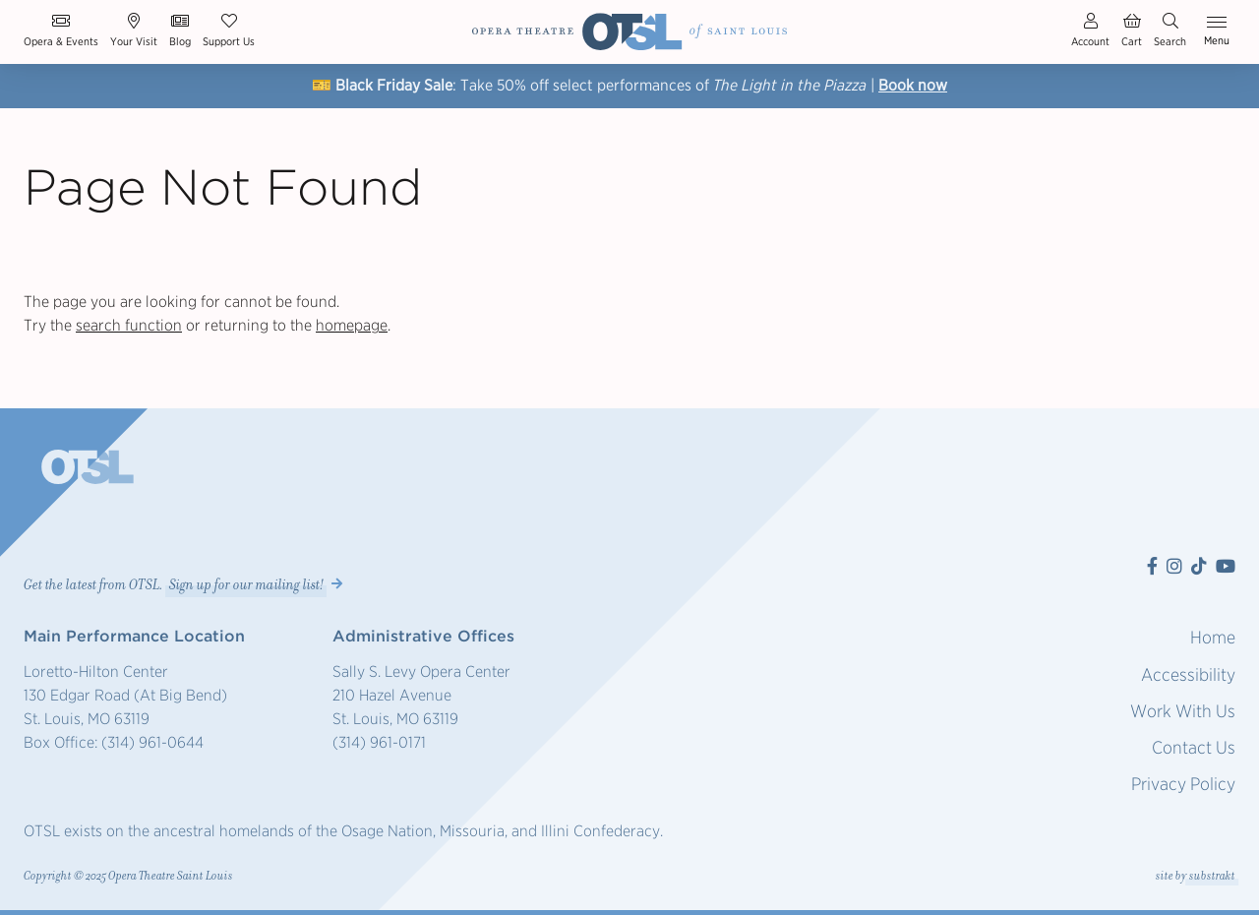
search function (129, 325)
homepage (352, 325)
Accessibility (1188, 674)
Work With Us (1182, 711)
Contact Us (1193, 747)
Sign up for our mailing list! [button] (246, 584)
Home (1212, 637)
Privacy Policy (1183, 783)
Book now (912, 85)
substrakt (1212, 876)
